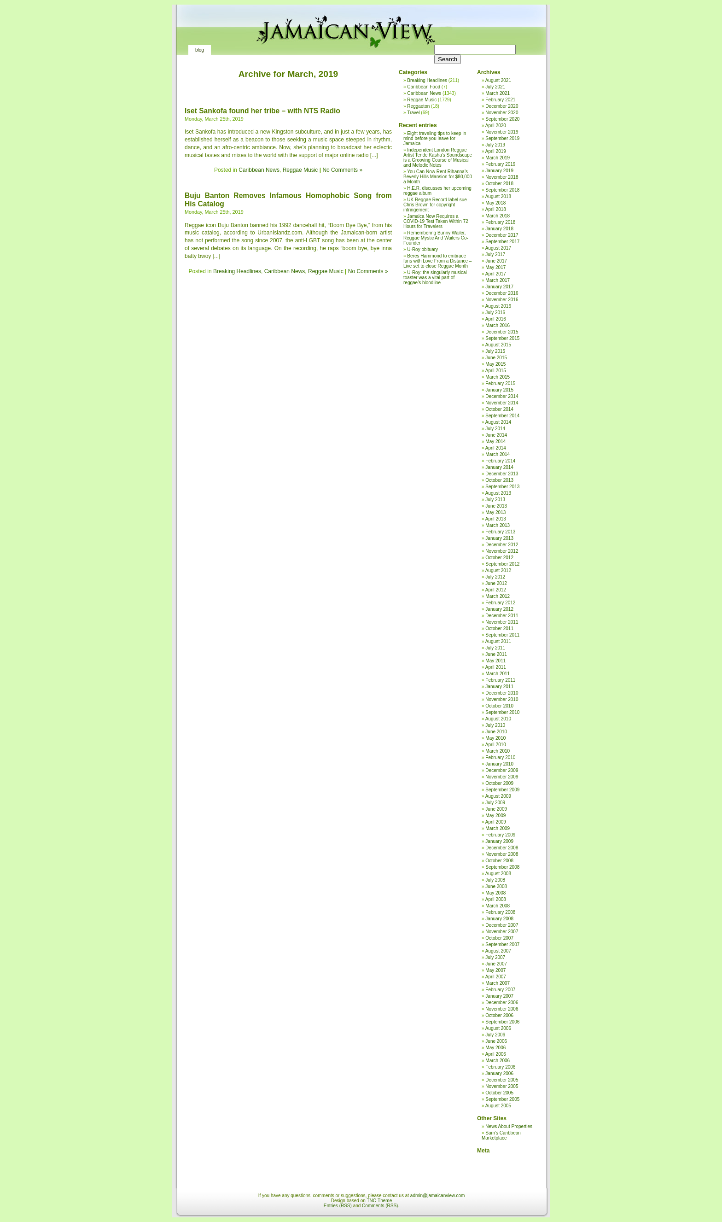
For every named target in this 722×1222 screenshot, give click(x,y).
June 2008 (496, 886)
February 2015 (500, 383)
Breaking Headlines (237, 271)
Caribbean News (259, 170)
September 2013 (502, 486)
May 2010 (495, 738)
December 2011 (501, 615)
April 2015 (495, 370)
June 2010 (496, 731)
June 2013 (496, 506)
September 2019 (502, 138)
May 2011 (495, 660)
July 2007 (495, 957)
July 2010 (495, 725)
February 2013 (500, 531)
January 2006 (499, 1073)
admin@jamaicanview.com (437, 1195)
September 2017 (502, 241)
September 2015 (502, 338)
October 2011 (499, 628)
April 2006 (495, 1054)
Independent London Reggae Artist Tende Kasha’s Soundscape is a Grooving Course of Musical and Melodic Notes (437, 157)
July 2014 (495, 428)
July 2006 (495, 1034)
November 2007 (501, 931)
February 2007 (500, 989)
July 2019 (495, 144)
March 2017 (497, 280)
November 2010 (501, 699)
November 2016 (501, 299)
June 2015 (496, 357)
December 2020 (501, 106)
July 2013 (495, 499)
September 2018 (502, 190)
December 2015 (501, 331)
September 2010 (502, 712)
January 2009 (499, 841)
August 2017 (498, 248)
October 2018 (499, 183)
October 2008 (499, 860)
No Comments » (342, 170)
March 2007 (497, 983)
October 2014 (499, 409)
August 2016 (498, 306)
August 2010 (498, 718)
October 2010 (499, 705)
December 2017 (501, 235)
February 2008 (500, 912)
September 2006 (502, 1021)
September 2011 (502, 634)
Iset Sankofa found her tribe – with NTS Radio (262, 111)
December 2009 (501, 770)
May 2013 (495, 512)
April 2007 (495, 976)
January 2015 (499, 389)
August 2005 (498, 1105)
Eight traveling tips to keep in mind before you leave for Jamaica (434, 138)
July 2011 (495, 647)
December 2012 (501, 544)
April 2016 (495, 319)
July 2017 (495, 254)
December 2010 (501, 693)
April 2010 (495, 744)
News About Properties (508, 1126)
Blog (199, 50)
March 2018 (497, 215)
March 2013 (497, 525)
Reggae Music (300, 170)
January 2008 (499, 918)
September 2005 (502, 1099)
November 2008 (501, 854)
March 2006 (497, 1060)
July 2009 (495, 802)
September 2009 (502, 789)
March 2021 (497, 93)
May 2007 (495, 970)
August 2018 (498, 196)
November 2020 (501, 112)
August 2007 (498, 950)
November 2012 (501, 551)
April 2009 (495, 821)
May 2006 (495, 1047)
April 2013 (495, 518)
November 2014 (501, 402)
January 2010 (499, 763)
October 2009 (499, 783)
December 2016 (501, 293)
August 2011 (498, 641)
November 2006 (501, 1009)
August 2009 (498, 796)
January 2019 (499, 170)
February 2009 (500, 834)
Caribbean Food (423, 86)
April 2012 (495, 589)
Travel (413, 112)
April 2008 (495, 899)
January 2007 (499, 996)
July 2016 (495, 312)
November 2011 (501, 622)
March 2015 (497, 377)
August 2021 (498, 80)
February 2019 (500, 164)
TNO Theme (379, 1200)
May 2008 (495, 892)
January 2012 (499, 609)
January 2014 (499, 467)
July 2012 (495, 576)
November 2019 (501, 131)
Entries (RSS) (338, 1205)
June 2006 (496, 1041)
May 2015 (495, 364)
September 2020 (502, 119)
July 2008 (495, 880)
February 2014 (500, 460)
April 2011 (495, 667)
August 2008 (498, 873)
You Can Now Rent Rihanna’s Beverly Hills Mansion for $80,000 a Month (437, 176)
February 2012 (500, 602)
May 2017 (495, 267)
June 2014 (496, 435)
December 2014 (501, 396)
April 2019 (495, 151)
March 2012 (497, 596)
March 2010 (497, 751)
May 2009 (495, 815)
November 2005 (501, 1086)
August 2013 (498, 493)
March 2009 (497, 828)
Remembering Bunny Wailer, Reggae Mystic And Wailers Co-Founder (435, 238)
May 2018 (495, 202)
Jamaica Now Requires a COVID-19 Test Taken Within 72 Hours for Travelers (435, 221)
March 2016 (497, 325)
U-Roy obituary (422, 249)
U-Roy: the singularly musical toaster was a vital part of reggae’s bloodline (435, 277)
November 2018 (501, 177)
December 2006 (501, 1002)
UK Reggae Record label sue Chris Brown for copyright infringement (435, 204)
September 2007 (502, 944)
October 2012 (499, 557)
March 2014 (497, 454)
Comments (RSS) (380, 1205)
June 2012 (496, 583)
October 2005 (499, 1092)
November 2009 (501, 776)
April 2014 (495, 447)
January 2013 (499, 538)
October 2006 (499, 1015)
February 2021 (500, 99)
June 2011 (496, 654)
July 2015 (495, 351)
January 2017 (499, 286)
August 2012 (498, 570)
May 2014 (495, 441)
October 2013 (499, 480)
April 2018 (495, 209)
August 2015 (498, 344)
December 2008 (501, 847)
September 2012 (502, 564)
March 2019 (497, 157)
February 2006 (500, 1067)
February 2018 (500, 222)
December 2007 (501, 925)
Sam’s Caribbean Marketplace (501, 1135)
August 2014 (498, 422)
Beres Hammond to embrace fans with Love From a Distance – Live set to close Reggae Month (437, 261)
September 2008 (502, 867)
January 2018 (499, 228)
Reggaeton (418, 106)
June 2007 (496, 963)
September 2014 (502, 415)
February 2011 (500, 680)
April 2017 (495, 273)
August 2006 (498, 1028)
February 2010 (500, 757)
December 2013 (501, 473)
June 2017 (496, 260)
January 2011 (499, 686)
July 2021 (495, 86)
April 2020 (495, 125)
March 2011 (497, 673)
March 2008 (497, 905)
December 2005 (501, 1079)
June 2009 (496, 809)
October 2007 (499, 938)
